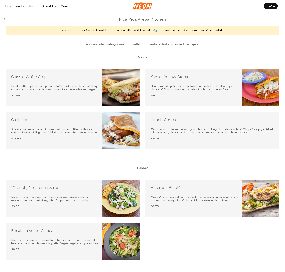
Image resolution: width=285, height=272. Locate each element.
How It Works (14, 6)
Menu (33, 6)
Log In (271, 5)
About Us (49, 6)
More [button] (66, 6)
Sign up (157, 30)
